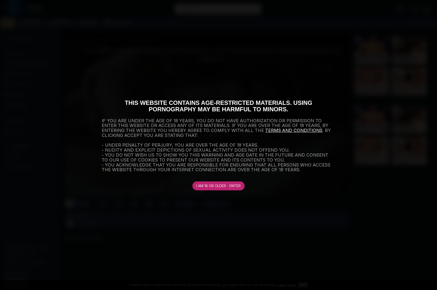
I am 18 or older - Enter (218, 186)
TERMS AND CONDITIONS (293, 130)
